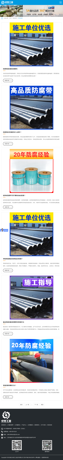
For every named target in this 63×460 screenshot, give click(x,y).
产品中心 (24, 425)
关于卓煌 (43, 425)
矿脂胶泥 (17, 425)
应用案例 (30, 425)
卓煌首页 (3, 425)
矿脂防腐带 (10, 425)
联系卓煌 (49, 425)
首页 (10, 18)
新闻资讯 (15, 18)
